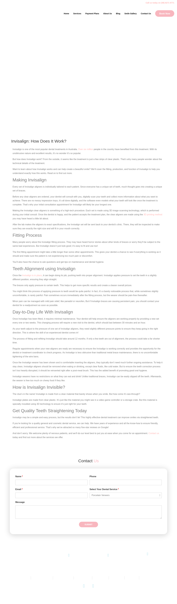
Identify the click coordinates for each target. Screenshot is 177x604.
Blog (118, 13)
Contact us (154, 433)
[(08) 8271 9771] (69, 555)
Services (77, 13)
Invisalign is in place (32, 275)
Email (19, 489)
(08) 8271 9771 (68, 564)
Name (19, 476)
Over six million (85, 149)
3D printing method (153, 214)
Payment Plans (92, 13)
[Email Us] (108, 555)
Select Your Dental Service (104, 489)
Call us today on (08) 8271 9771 (160, 3)
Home (66, 13)
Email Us (108, 564)
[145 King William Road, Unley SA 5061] (147, 554)
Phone (93, 476)
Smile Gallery (130, 13)
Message (20, 502)
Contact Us (146, 13)
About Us (107, 13)
